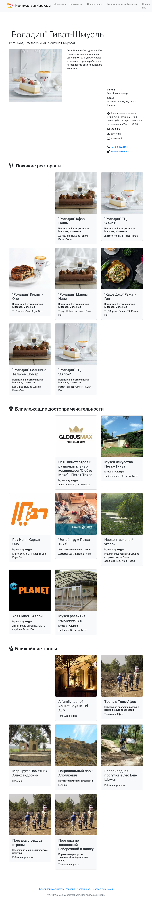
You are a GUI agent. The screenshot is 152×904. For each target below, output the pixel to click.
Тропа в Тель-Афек (120, 702)
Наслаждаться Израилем (33, 5)
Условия (70, 889)
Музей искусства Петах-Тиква (118, 464)
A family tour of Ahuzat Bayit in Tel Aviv (73, 706)
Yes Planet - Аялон (27, 616)
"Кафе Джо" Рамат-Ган (120, 296)
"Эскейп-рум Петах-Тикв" (74, 542)
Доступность (84, 889)
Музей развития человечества (72, 618)
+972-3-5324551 (119, 146)
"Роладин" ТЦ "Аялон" (69, 372)
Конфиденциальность (51, 889)
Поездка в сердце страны (27, 842)
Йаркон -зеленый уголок (118, 542)
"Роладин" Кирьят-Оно (27, 296)
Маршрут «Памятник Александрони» (29, 773)
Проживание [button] (76, 4)
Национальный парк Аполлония (75, 773)
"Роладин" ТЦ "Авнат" (115, 221)
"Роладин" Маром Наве (73, 296)
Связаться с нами (103, 889)
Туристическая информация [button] (122, 4)
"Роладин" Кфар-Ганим (72, 221)
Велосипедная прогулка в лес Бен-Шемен (120, 775)
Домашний (60, 4)
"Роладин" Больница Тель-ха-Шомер (29, 372)
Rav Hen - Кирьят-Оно (27, 542)
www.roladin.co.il (120, 151)
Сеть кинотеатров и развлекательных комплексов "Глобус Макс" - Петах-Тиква (75, 468)
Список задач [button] (94, 4)
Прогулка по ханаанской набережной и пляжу (76, 844)
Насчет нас (146, 6)
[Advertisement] (76, 20)
